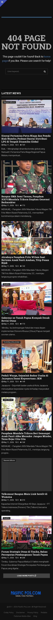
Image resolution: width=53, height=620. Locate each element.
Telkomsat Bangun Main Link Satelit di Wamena (24, 495)
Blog (35, 616)
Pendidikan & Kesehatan (12, 342)
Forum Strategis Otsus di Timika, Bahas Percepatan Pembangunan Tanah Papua (24, 553)
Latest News (11, 93)
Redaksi (44, 613)
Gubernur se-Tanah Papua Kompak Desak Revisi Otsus (25, 319)
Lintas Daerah (8, 223)
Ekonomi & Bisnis (9, 102)
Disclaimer (20, 613)
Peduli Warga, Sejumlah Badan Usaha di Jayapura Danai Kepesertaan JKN (24, 377)
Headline (7, 163)
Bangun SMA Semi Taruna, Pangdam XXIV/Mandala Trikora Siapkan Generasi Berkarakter (25, 199)
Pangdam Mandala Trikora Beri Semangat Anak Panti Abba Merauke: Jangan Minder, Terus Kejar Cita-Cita (26, 436)
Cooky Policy (9, 613)
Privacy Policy (32, 613)
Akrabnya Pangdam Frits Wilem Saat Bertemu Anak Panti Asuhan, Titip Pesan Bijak (25, 260)
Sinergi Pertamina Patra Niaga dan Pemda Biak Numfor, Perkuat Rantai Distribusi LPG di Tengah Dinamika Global (26, 138)
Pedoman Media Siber (22, 616)
